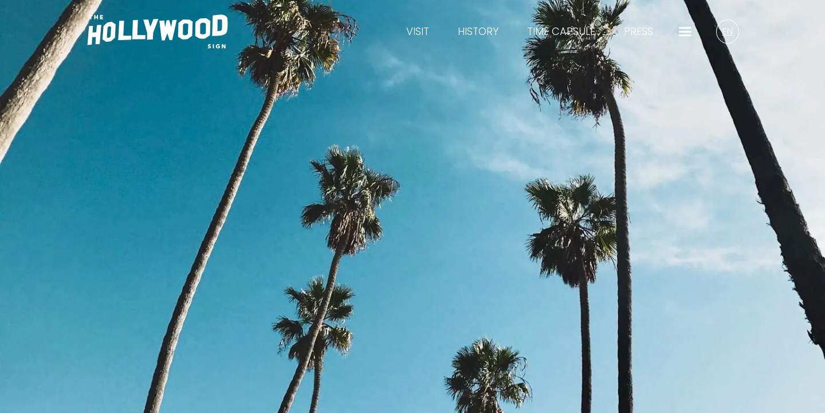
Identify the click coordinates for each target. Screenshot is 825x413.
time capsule (561, 31)
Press (638, 31)
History (478, 31)
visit (417, 31)
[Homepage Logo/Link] (157, 38)
